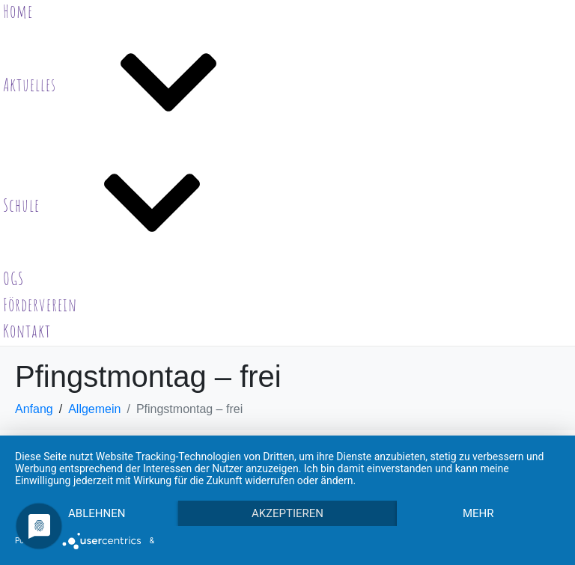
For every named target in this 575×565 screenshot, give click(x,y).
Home (18, 11)
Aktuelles (142, 84)
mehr (478, 513)
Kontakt (27, 331)
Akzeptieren (287, 513)
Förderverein (40, 304)
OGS (13, 278)
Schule (133, 205)
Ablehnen (96, 513)
